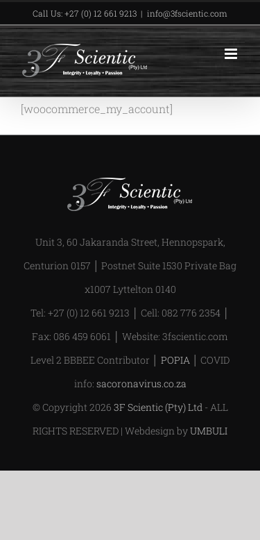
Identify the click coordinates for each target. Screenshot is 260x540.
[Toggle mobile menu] (232, 54)
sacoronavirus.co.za (141, 383)
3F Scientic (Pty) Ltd (158, 407)
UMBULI (208, 430)
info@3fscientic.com (187, 13)
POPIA (175, 359)
